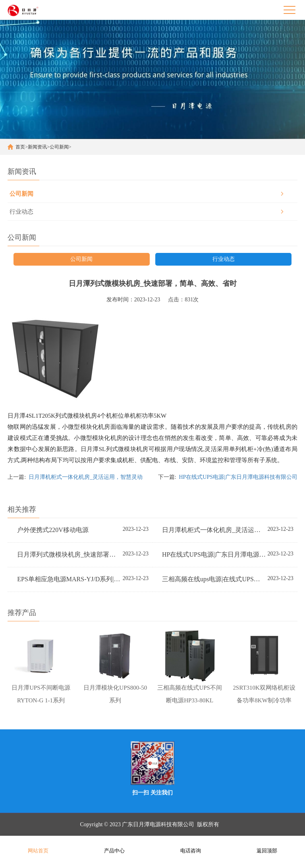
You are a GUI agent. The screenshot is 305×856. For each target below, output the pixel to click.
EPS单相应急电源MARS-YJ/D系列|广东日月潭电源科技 (69, 579)
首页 (20, 147)
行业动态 (21, 211)
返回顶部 (267, 845)
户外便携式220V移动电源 (53, 529)
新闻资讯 (37, 147)
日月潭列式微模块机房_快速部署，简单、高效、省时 (69, 554)
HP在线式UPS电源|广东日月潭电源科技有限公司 (238, 477)
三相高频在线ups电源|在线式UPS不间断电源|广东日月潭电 (214, 579)
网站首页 (38, 845)
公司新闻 (59, 147)
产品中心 (114, 845)
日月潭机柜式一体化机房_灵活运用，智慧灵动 (86, 477)
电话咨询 (190, 845)
